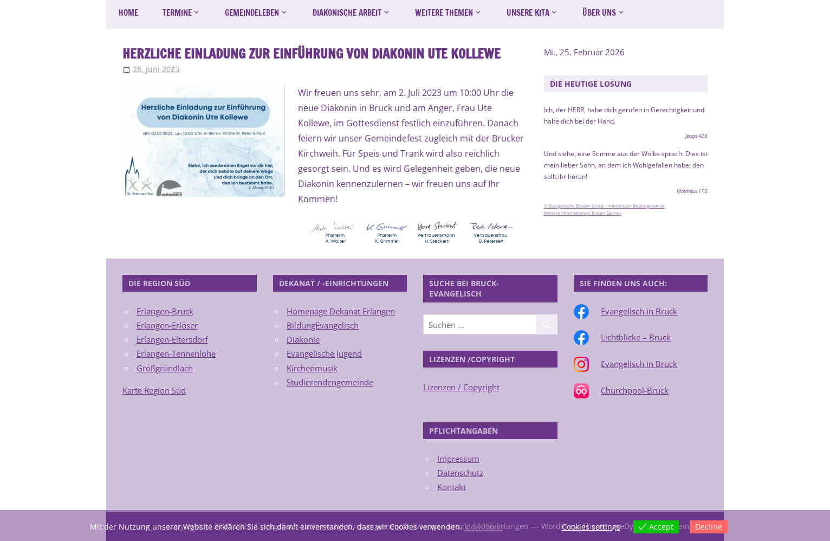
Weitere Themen (444, 12)
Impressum (458, 458)
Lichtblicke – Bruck (636, 337)
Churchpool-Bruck (635, 390)
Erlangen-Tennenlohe (176, 353)
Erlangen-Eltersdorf (172, 339)
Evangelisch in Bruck (639, 311)
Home (128, 12)
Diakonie (303, 339)
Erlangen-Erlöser (167, 325)
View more (483, 526)
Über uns (599, 12)
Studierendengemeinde (330, 382)
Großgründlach (165, 368)
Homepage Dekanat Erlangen (341, 311)
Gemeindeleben (252, 12)
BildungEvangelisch (323, 325)
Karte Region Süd (154, 390)
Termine (177, 12)
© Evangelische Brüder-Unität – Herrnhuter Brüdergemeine (604, 206)
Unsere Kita (528, 12)
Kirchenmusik (312, 368)
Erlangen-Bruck (165, 311)
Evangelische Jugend (324, 353)
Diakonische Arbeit (347, 12)
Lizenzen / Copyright (461, 387)
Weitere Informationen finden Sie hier (582, 213)
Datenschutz (460, 472)
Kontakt (451, 486)
